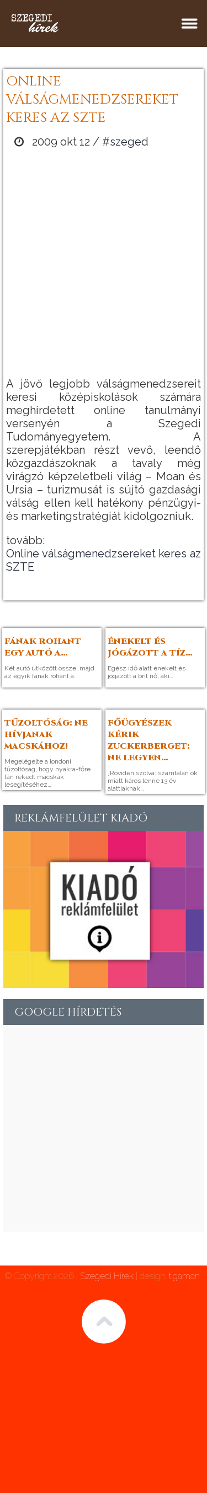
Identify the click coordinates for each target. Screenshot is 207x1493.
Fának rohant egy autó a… (42, 647)
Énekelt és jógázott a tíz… (150, 647)
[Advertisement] (103, 262)
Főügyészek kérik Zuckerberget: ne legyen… (149, 740)
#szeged (125, 141)
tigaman (184, 1276)
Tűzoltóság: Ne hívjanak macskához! (46, 734)
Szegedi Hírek (107, 1276)
